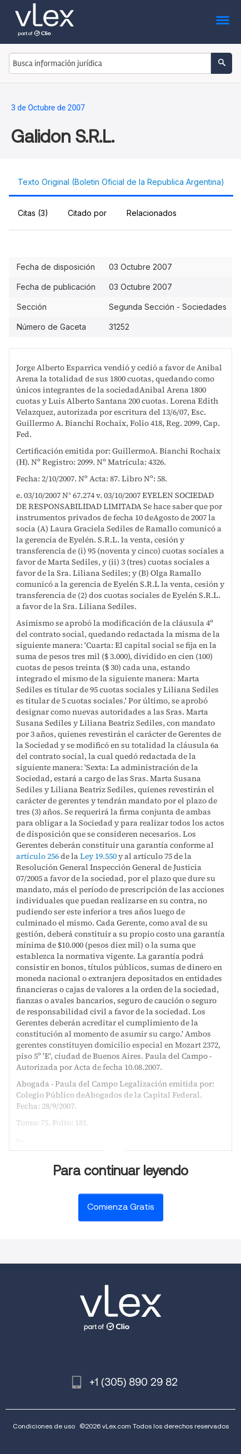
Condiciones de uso (44, 1426)
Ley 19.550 (98, 856)
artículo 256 (37, 856)
